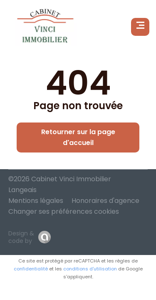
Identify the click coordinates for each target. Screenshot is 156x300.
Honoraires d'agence (105, 200)
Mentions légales (35, 200)
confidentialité (31, 268)
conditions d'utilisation (90, 268)
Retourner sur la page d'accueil (78, 137)
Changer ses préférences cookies (63, 211)
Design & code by (21, 237)
